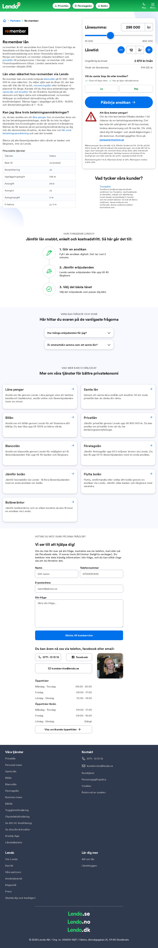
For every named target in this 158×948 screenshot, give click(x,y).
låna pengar (39, 117)
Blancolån (10, 784)
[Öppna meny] (152, 6)
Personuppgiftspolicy (94, 779)
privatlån (8, 60)
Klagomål (10, 885)
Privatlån (10, 758)
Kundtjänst (88, 773)
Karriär (9, 865)
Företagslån (12, 790)
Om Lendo (11, 859)
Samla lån (10, 771)
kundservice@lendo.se (100, 765)
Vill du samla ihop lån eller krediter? (106, 76)
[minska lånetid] (121, 50)
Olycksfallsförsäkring (17, 816)
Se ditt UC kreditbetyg (18, 823)
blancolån (49, 79)
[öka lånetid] (149, 50)
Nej (136, 88)
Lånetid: (92, 49)
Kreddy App (12, 835)
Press (8, 891)
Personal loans (13, 764)
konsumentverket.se (112, 139)
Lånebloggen (89, 865)
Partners (15, 20)
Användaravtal (13, 878)
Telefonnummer (89, 567)
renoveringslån (42, 85)
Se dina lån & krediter (17, 829)
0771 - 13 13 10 (95, 758)
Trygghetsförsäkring (17, 810)
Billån (8, 777)
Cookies (86, 785)
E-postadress (43, 582)
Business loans (13, 797)
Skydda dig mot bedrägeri (20, 897)
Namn (38, 567)
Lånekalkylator (13, 842)
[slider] (110, 35)
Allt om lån (88, 859)
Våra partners (13, 872)
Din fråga (40, 597)
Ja (101, 88)
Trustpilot (105, 186)
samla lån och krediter (16, 91)
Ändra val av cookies (94, 792)
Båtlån (9, 803)
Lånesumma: (96, 27)
